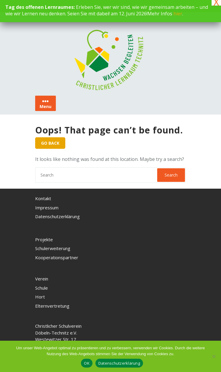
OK (87, 363)
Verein (41, 279)
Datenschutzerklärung (57, 216)
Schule (41, 288)
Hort (40, 297)
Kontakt (43, 198)
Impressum (46, 208)
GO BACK (50, 143)
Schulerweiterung (52, 248)
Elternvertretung (52, 306)
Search (171, 175)
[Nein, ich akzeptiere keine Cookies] (214, 356)
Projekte (44, 239)
